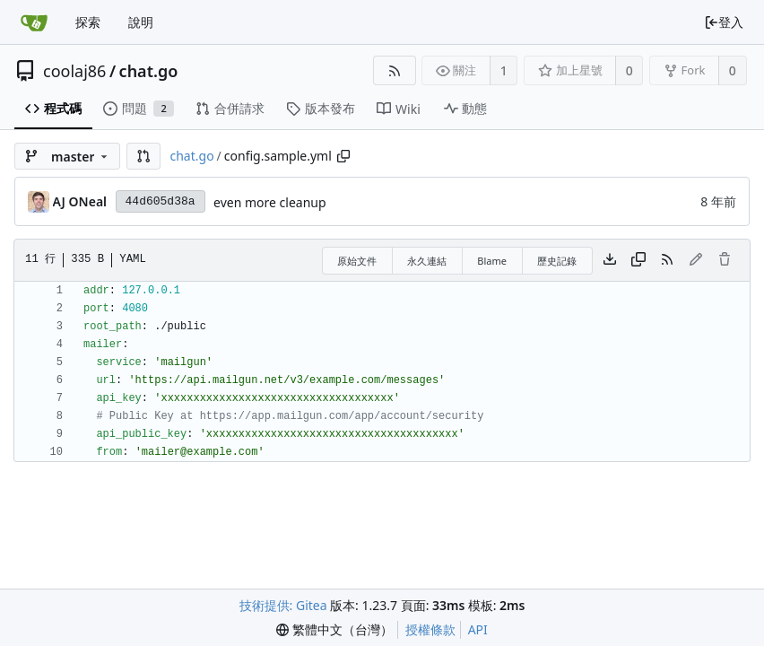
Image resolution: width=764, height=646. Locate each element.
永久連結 (427, 260)
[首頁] (34, 22)
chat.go (148, 71)
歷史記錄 (557, 260)
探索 (87, 22)
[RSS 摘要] (394, 70)
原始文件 (357, 260)
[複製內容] (638, 260)
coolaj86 (74, 71)
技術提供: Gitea (283, 605)
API (478, 629)
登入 (723, 22)
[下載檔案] (609, 260)
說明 (140, 22)
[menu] (334, 630)
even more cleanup (269, 202)
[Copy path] (343, 156)
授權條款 (430, 629)
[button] (143, 156)
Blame (492, 260)
